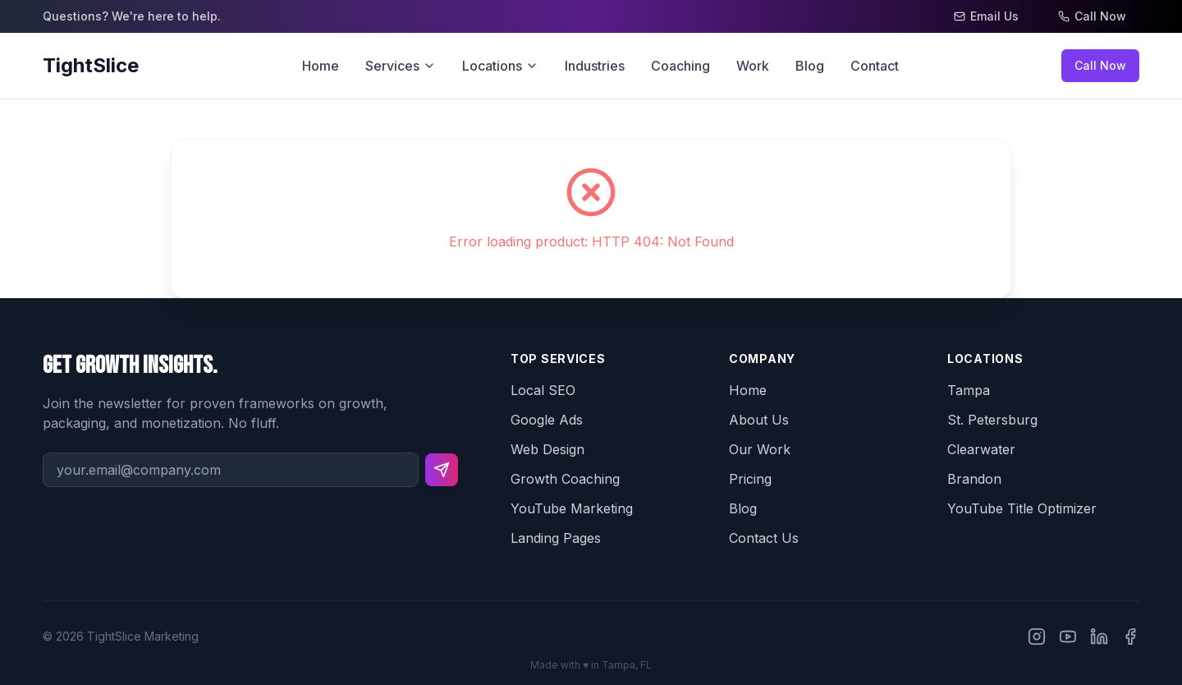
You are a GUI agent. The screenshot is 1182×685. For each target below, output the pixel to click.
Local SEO (543, 390)
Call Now (1100, 65)
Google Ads (547, 419)
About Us (759, 419)
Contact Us (764, 538)
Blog (809, 65)
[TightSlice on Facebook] (1130, 637)
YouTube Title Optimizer (1022, 508)
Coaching (680, 65)
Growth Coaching (565, 479)
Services (400, 65)
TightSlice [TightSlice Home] (91, 65)
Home (320, 65)
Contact (874, 65)
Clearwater (981, 449)
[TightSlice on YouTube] (1068, 637)
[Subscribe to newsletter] (441, 469)
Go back (207, 109)
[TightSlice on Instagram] (1037, 637)
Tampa (968, 390)
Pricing (750, 479)
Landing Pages (556, 538)
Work (752, 65)
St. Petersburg (992, 419)
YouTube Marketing (572, 508)
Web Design (547, 449)
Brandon (974, 479)
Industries (595, 65)
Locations (500, 65)
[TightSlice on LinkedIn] (1099, 637)
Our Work (759, 449)
